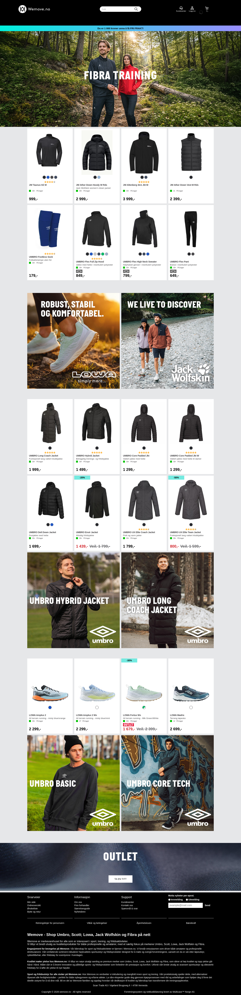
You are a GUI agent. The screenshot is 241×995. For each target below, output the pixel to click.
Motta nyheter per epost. (181, 895)
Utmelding (193, 899)
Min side (31, 902)
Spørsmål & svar (129, 908)
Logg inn (192, 8)
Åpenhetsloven (144, 923)
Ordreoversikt (34, 905)
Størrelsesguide (82, 908)
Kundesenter (127, 902)
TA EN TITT (120, 879)
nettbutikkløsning (154, 992)
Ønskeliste (32, 908)
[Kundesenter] (181, 8)
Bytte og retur (34, 911)
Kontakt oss (127, 905)
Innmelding (177, 899)
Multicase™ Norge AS (183, 992)
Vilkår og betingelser (97, 923)
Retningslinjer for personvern (50, 923)
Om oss (78, 902)
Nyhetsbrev (80, 911)
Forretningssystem (133, 992)
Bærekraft (191, 923)
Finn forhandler (81, 905)
